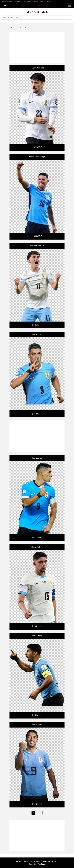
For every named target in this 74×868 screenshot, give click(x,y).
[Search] (70, 17)
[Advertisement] (42, 47)
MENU (5, 5)
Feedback (41, 864)
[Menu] (69, 5)
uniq (37, 12)
